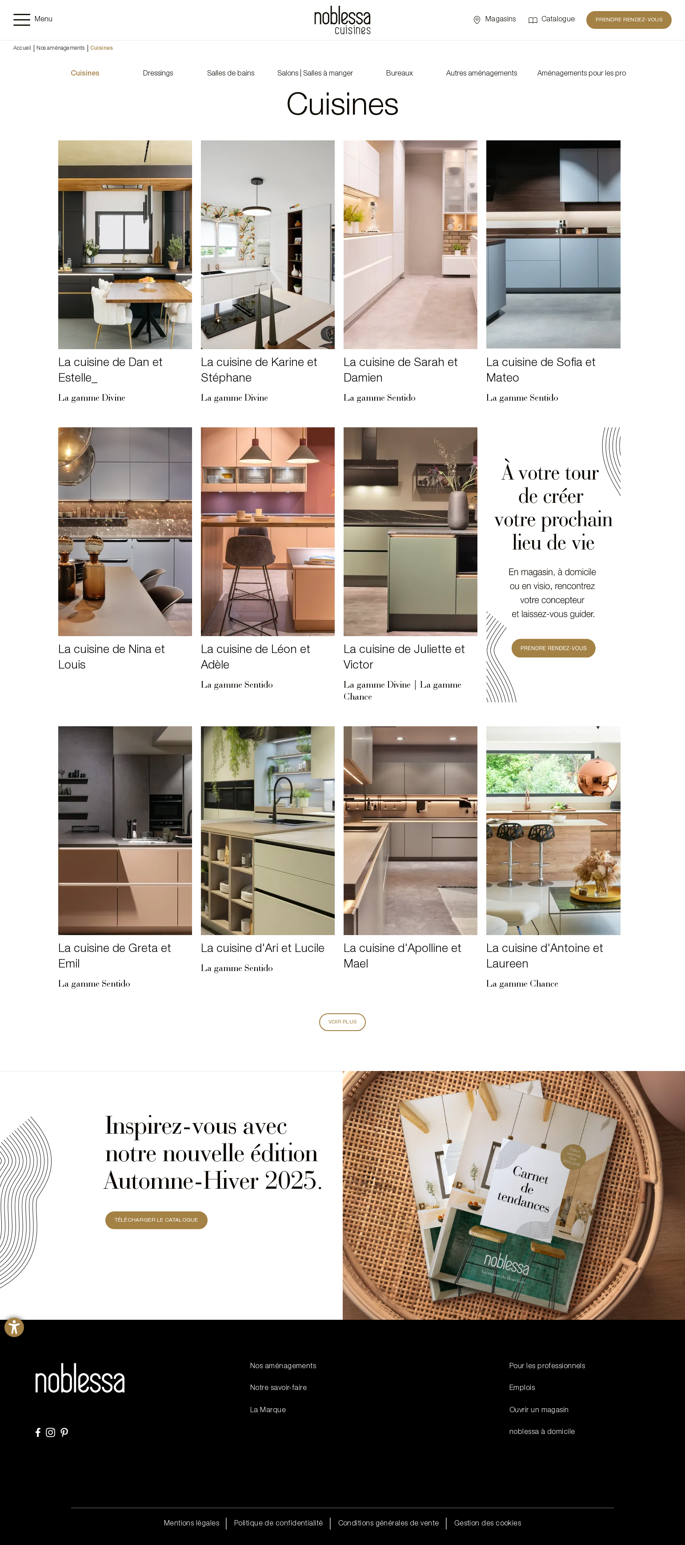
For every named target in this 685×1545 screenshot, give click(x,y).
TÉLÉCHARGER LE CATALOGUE (156, 1220)
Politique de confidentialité (278, 1524)
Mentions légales (191, 1524)
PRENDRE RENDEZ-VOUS (629, 20)
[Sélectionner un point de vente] (494, 20)
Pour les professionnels (547, 1366)
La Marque (268, 1410)
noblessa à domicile (542, 1432)
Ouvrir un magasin (539, 1410)
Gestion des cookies (487, 1524)
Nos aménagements (60, 48)
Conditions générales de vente (388, 1524)
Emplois (522, 1388)
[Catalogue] (551, 20)
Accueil (22, 48)
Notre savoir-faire (278, 1388)
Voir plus (342, 1022)
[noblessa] (342, 20)
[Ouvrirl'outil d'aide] (14, 1327)
